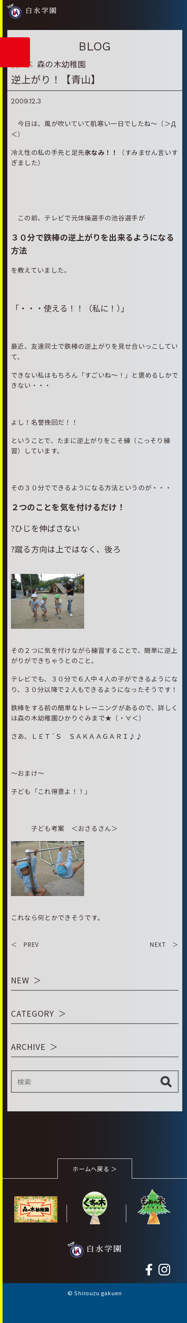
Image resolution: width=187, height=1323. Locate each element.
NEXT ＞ (164, 944)
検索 (166, 1081)
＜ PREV (25, 944)
